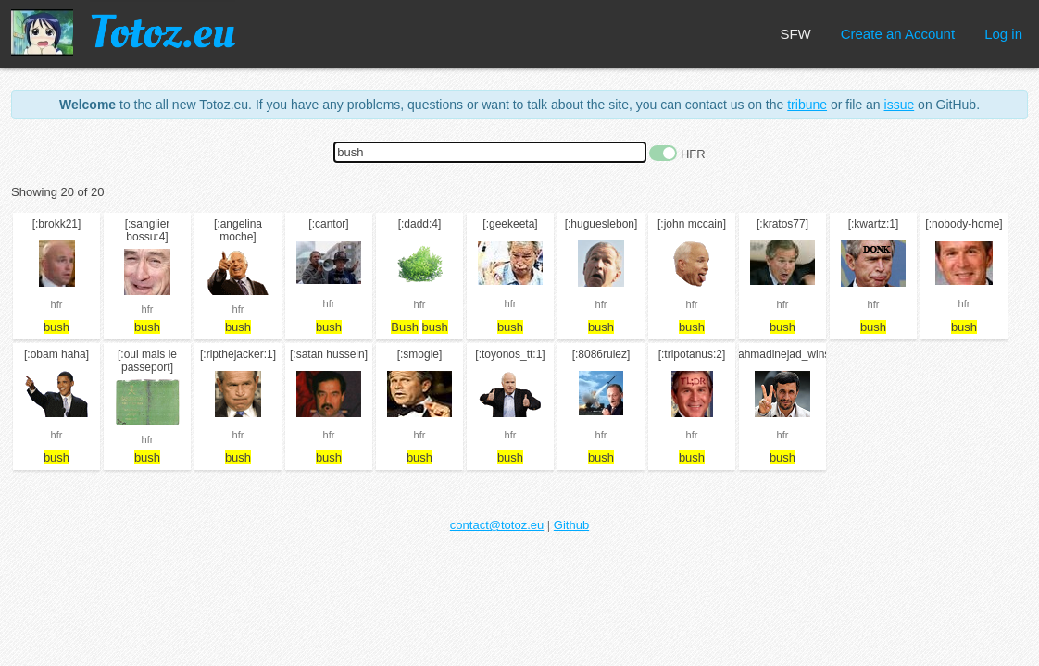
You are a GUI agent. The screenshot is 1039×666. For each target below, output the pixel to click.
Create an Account (898, 34)
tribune (807, 104)
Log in (1003, 34)
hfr (57, 304)
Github (571, 525)
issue (899, 104)
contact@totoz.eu (497, 525)
